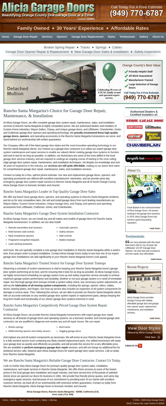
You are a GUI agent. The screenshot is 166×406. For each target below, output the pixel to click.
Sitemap (53, 400)
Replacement (33, 400)
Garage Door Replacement (87, 36)
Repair (22, 400)
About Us (158, 36)
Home (5, 36)
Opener (13, 400)
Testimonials (127, 36)
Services (47, 36)
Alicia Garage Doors (155, 400)
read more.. (155, 228)
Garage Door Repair (26, 36)
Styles (111, 36)
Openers (62, 36)
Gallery (143, 36)
